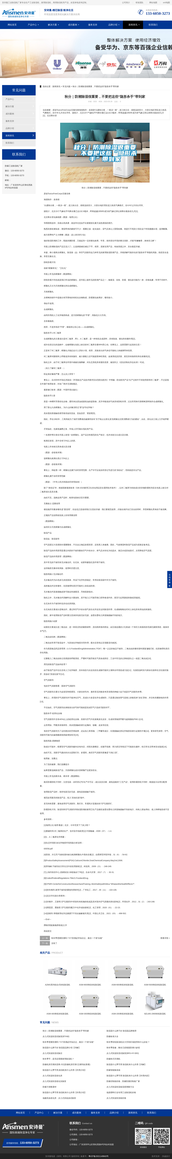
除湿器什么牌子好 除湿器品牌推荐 (121, 1031)
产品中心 (32, 25)
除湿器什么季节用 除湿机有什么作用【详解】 (126, 1064)
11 (130, 670)
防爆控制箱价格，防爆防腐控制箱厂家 (123, 1081)
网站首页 (12, 25)
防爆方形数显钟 (49, 1087)
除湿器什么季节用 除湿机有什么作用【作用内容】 (128, 1076)
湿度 (149, 550)
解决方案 (52, 25)
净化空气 (77, 698)
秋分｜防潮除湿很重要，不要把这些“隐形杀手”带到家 (66, 1031)
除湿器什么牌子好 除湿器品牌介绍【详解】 (61, 1048)
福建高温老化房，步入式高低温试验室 (59, 1098)
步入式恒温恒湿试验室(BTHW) (56, 1036)
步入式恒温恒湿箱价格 (116, 1098)
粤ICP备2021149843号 (99, 1156)
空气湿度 (48, 545)
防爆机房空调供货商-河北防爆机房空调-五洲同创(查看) (66, 1064)
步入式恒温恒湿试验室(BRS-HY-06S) (123, 1053)
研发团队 (139, 2)
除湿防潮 (110, 252)
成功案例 (72, 25)
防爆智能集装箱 (113, 1070)
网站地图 (153, 2)
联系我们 (153, 25)
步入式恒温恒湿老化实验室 (54, 1081)
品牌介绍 (112, 25)
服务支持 (92, 25)
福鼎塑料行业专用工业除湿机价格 (121, 1092)
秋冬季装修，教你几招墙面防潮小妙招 (123, 1048)
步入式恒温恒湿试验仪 (52, 1053)
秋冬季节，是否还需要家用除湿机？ (58, 1059)
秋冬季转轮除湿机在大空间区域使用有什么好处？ (128, 1042)
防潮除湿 (53, 246)
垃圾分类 (57, 896)
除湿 (50, 241)
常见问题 (66, 86)
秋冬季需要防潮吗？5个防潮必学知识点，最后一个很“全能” (77, 938)
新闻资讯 (133, 25)
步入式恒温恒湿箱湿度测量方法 (120, 1087)
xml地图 (166, 2)
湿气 (104, 229)
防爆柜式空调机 (113, 1059)
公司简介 (126, 2)
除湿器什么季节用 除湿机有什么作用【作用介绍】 (64, 1092)
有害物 (115, 719)
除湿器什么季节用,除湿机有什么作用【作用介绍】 (64, 1070)
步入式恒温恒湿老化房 (52, 1076)
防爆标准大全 (112, 1036)
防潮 (54, 241)
